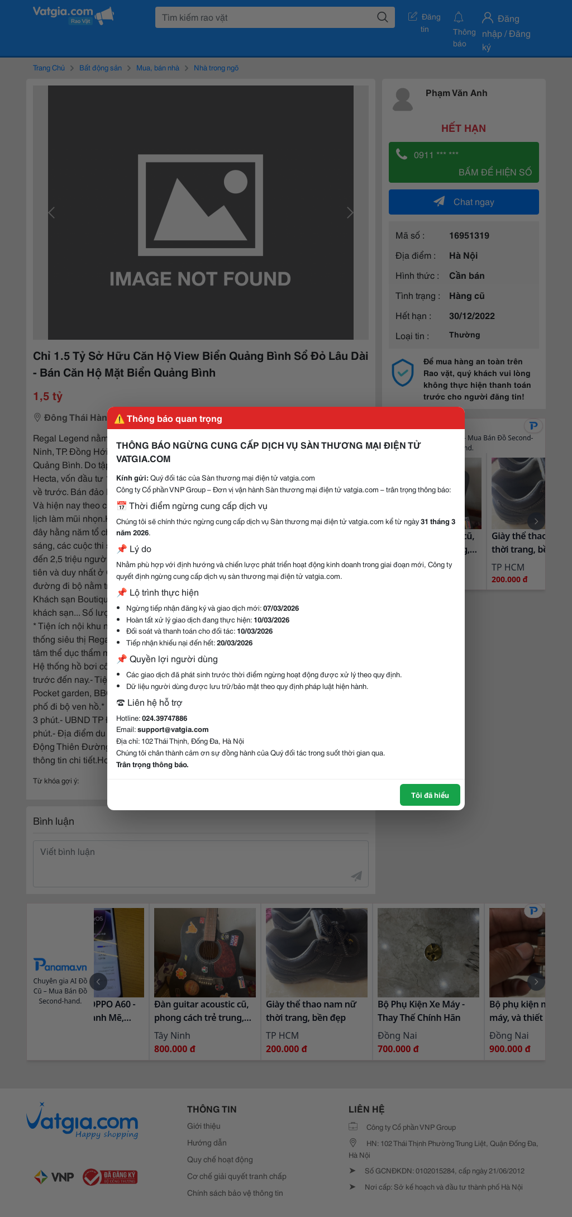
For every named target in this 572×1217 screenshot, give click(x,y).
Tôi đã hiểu (430, 795)
